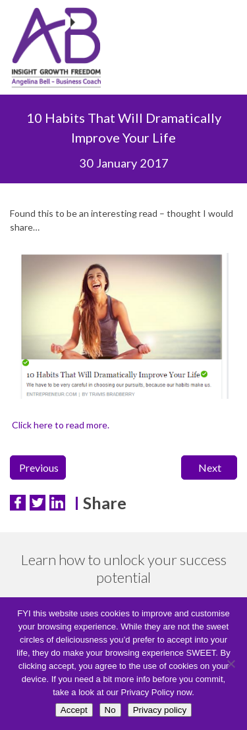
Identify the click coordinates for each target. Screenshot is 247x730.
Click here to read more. (59, 424)
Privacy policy (159, 710)
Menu (224, 50)
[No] (230, 663)
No (110, 710)
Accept (74, 710)
